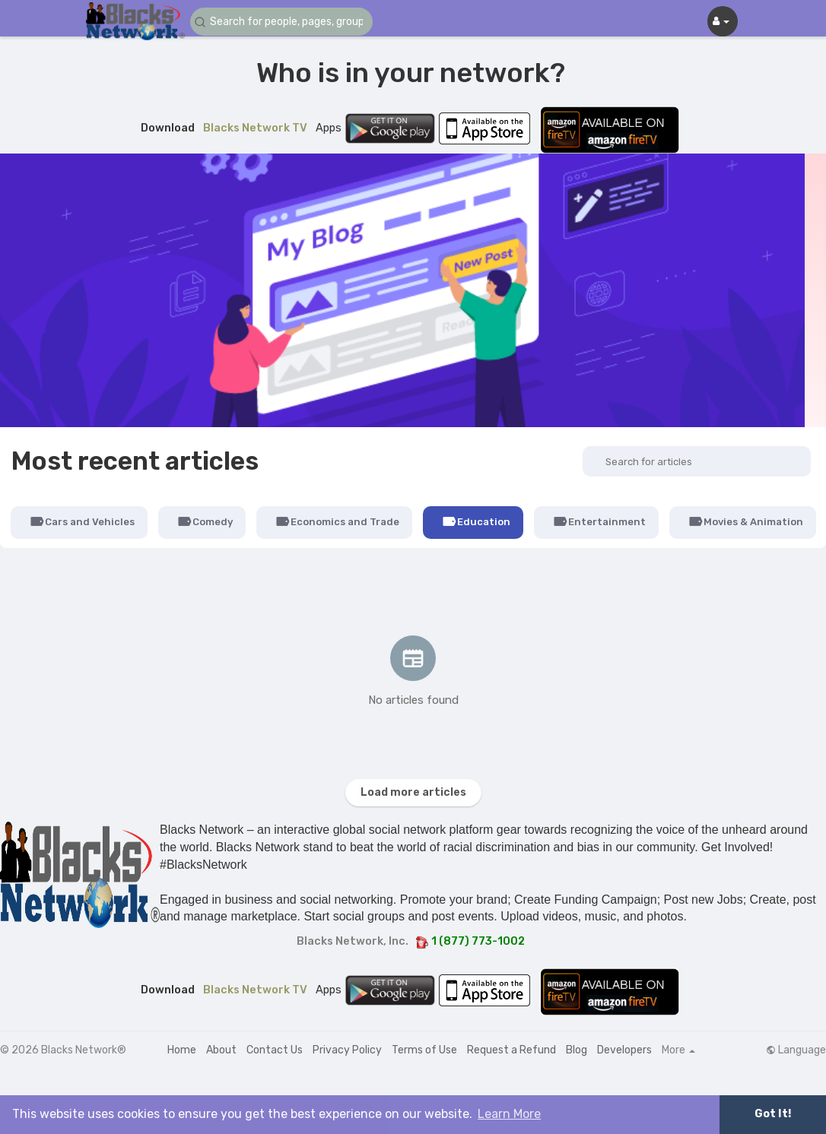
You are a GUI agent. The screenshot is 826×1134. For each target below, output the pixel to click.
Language (796, 1050)
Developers (624, 1050)
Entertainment (599, 521)
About (221, 1050)
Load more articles (413, 792)
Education (476, 521)
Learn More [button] (509, 1114)
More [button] (678, 1050)
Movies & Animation (745, 521)
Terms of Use (424, 1050)
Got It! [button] (773, 1113)
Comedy (205, 521)
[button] (281, 22)
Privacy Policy (347, 1050)
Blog (576, 1050)
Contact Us (274, 1050)
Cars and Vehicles (82, 521)
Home (181, 1050)
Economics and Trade (337, 521)
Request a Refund (511, 1050)
